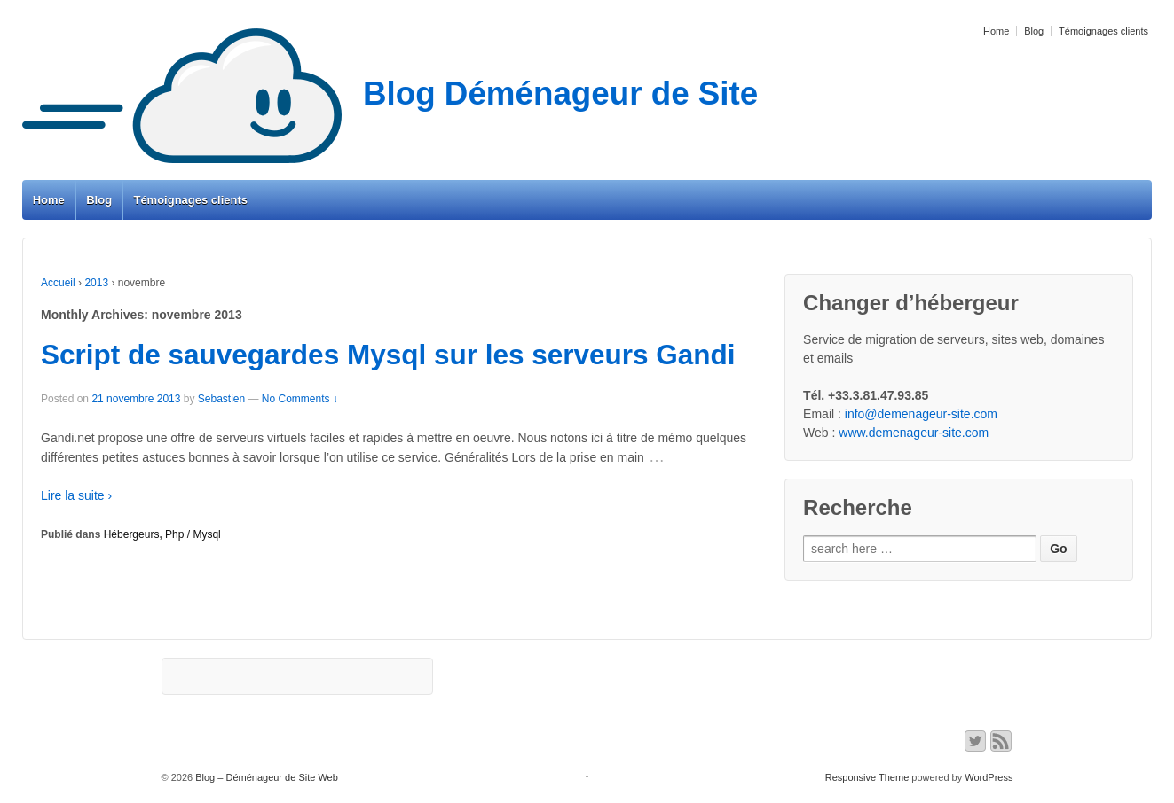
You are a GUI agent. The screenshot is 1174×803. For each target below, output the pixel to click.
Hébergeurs (132, 534)
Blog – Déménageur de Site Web (265, 777)
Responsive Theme (867, 777)
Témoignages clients (1103, 31)
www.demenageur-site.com (914, 432)
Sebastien (221, 399)
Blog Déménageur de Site (390, 93)
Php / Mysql (193, 534)
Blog (1034, 31)
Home (996, 31)
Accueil (58, 283)
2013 (96, 283)
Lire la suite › (76, 495)
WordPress (988, 777)
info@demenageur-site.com (921, 414)
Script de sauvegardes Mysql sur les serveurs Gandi (388, 354)
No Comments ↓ (300, 399)
